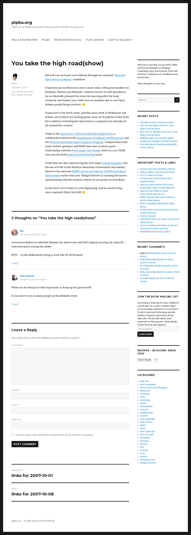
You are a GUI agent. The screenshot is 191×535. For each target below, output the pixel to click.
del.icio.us (145, 390)
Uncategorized (147, 459)
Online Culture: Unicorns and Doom (157, 172)
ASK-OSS (144, 381)
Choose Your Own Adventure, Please (157, 169)
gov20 (143, 403)
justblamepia (146, 412)
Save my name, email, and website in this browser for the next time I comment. (54, 435)
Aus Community (19, 91)
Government (146, 406)
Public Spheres (95, 39)
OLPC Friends (147, 434)
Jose (142, 278)
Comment (17, 345)
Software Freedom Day (81, 154)
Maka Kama (146, 272)
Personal (144, 441)
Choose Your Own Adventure (154, 387)
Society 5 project (148, 216)
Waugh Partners (24, 95)
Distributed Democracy (67, 39)
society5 (144, 450)
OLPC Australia (147, 431)
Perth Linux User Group (85, 150)
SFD (13, 95)
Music (143, 425)
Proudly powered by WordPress (39, 521)
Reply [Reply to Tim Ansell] (15, 304)
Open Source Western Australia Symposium (86, 133)
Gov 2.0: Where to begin (151, 175)
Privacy (143, 444)
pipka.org (21, 22)
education (145, 394)
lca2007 (144, 416)
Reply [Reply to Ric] (15, 263)
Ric (22, 230)
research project (112, 162)
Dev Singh (145, 265)
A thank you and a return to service (157, 122)
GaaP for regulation (120, 39)
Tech (142, 453)
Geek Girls (145, 400)
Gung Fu (144, 409)
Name (15, 390)
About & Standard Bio (24, 39)
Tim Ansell (27, 275)
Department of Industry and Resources (100, 137)
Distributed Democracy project (155, 231)
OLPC (142, 428)
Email (15, 405)
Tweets (143, 456)
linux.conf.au (146, 422)
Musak (46, 39)
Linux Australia (147, 419)
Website (16, 419)
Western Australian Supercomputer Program (76, 142)
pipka (14, 83)
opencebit (145, 438)
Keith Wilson (146, 259)
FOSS (30, 91)
